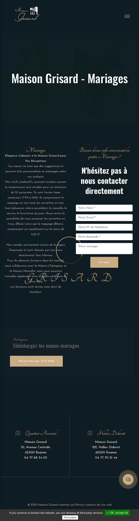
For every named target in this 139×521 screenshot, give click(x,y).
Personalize (70, 517)
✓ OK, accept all (117, 512)
